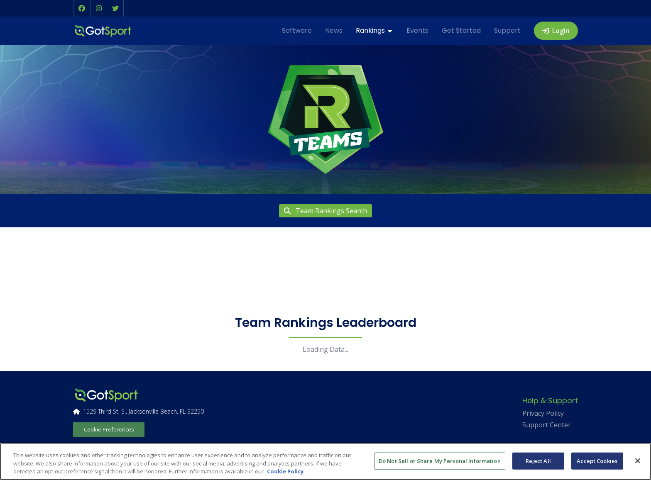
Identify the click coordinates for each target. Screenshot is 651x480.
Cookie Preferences (109, 429)
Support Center (546, 424)
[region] (325, 461)
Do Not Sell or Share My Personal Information (440, 460)
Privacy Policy (543, 413)
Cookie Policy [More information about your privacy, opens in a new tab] (285, 471)
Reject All (538, 460)
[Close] (638, 460)
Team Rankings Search (325, 210)
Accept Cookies (597, 460)
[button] (81, 8)
